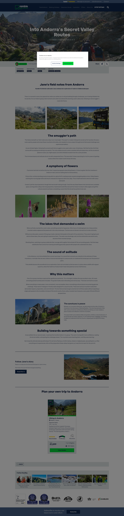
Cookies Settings (56, 63)
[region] (62, 60)
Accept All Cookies (68, 63)
